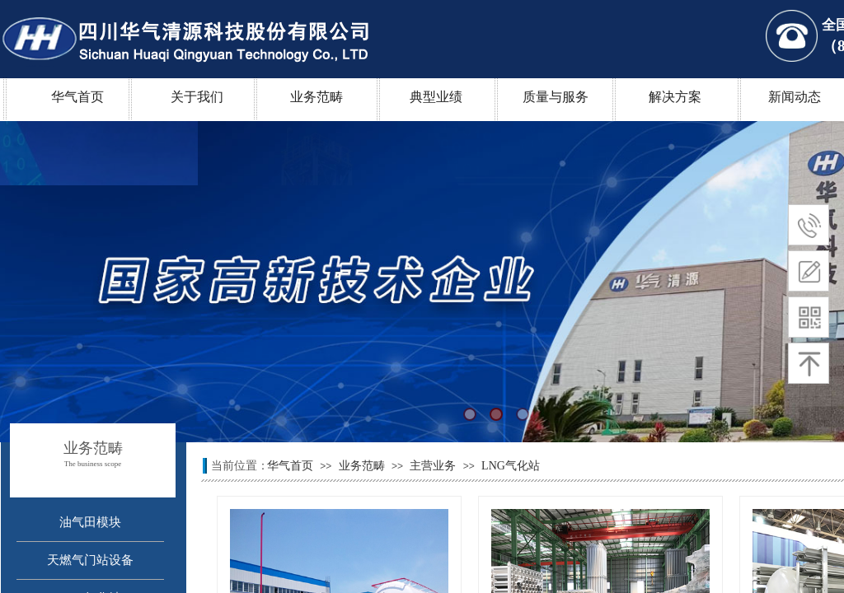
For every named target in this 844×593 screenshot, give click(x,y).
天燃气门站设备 (90, 560)
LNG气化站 (510, 466)
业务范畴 (316, 97)
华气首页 (77, 97)
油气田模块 (90, 522)
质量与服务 (555, 97)
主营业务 (433, 466)
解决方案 (675, 97)
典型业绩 (436, 97)
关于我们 (197, 97)
